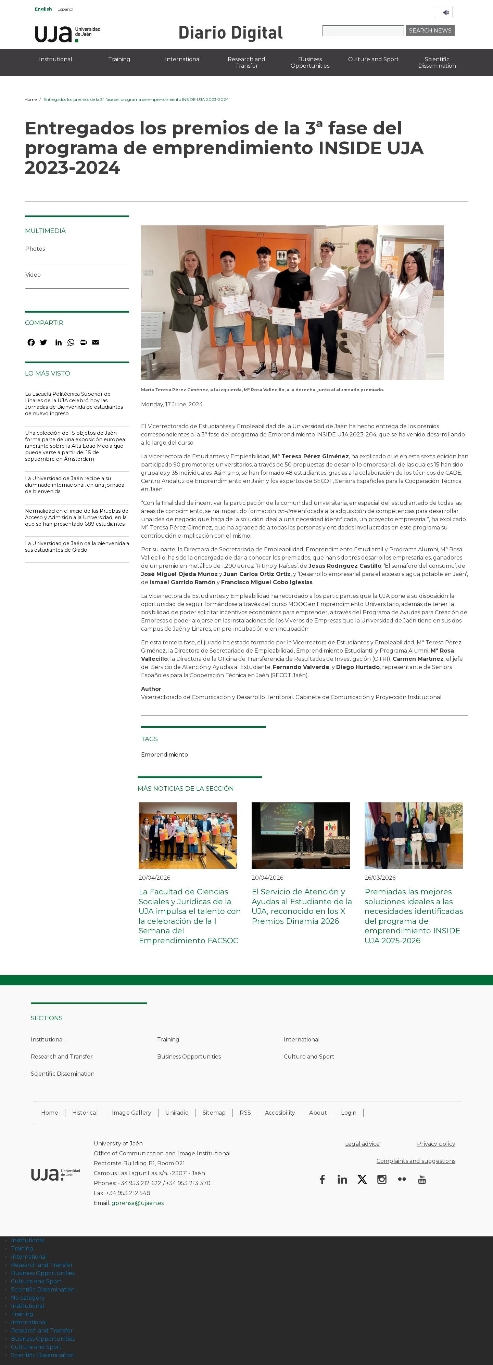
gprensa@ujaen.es (138, 1203)
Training (168, 1039)
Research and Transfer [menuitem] (246, 62)
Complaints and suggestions (416, 1161)
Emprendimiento (164, 754)
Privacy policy (436, 1144)
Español (65, 9)
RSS (245, 1113)
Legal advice (362, 1144)
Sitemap (214, 1113)
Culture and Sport (309, 1056)
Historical (85, 1113)
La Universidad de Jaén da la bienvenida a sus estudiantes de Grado (77, 546)
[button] (292, 305)
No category (28, 1298)
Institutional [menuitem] (55, 59)
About (318, 1113)
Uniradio (177, 1113)
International (302, 1039)
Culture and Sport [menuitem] (373, 59)
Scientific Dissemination (62, 1074)
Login (348, 1113)
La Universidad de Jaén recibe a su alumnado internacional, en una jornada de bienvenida (74, 485)
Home (31, 99)
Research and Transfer (62, 1056)
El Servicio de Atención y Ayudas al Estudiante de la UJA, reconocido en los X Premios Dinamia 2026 (302, 906)
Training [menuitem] (119, 59)
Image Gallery (132, 1113)
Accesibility (280, 1113)
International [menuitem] (183, 59)
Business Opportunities (189, 1056)
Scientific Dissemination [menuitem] (437, 62)
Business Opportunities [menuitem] (310, 62)
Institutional (47, 1039)
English (43, 9)
